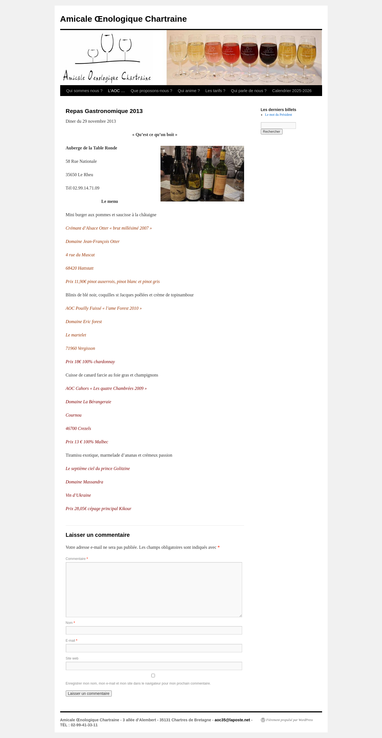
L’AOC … (116, 90)
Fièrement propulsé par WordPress (289, 720)
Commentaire (77, 559)
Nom (70, 623)
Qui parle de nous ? (249, 90)
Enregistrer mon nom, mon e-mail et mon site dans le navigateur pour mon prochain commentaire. (138, 683)
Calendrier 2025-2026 (292, 90)
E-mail (71, 641)
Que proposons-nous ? (151, 90)
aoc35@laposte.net (232, 720)
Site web (72, 658)
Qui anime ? (189, 90)
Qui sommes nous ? (84, 90)
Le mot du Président (278, 115)
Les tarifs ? (215, 90)
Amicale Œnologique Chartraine (123, 18)
